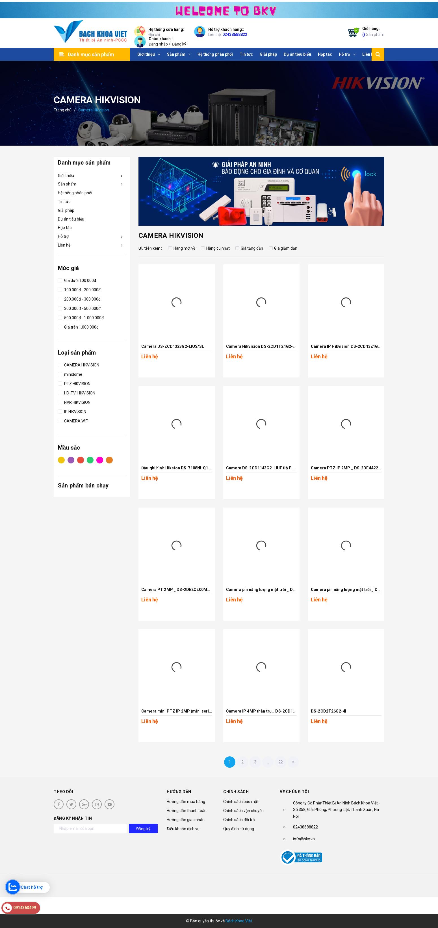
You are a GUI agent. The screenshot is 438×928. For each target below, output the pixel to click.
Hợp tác (64, 227)
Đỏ (80, 459)
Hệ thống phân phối (75, 193)
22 (280, 762)
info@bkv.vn (304, 839)
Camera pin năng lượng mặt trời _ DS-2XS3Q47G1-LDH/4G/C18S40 (289, 589)
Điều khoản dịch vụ (183, 828)
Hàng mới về (181, 248)
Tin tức (64, 201)
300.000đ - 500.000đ (79, 308)
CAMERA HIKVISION (78, 364)
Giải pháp (66, 210)
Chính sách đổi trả (239, 819)
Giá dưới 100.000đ (77, 280)
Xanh (90, 459)
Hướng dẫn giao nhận (186, 819)
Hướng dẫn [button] (179, 791)
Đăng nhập (158, 44)
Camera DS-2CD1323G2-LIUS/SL (172, 346)
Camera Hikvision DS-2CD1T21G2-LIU (262, 346)
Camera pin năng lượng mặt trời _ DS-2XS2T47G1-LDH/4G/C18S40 (374, 589)
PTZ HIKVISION (74, 383)
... (267, 762)
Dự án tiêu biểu (71, 219)
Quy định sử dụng (238, 828)
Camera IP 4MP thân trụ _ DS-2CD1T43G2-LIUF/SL (274, 711)
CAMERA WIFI (73, 420)
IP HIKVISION (72, 411)
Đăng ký (179, 44)
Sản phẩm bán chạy (83, 485)
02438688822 (234, 34)
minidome (70, 373)
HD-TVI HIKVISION (76, 392)
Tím (71, 459)
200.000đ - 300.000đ (79, 298)
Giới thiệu (66, 175)
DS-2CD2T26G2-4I (328, 711)
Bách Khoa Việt (238, 921)
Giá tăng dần (249, 248)
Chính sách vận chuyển (243, 810)
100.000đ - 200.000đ (79, 289)
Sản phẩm (373, 31)
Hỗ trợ (63, 236)
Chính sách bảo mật (241, 801)
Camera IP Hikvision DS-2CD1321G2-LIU (349, 346)
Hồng (99, 459)
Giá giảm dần (283, 248)
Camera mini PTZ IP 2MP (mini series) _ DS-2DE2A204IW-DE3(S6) (204, 711)
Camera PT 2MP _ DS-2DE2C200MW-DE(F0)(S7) (187, 589)
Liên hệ (64, 245)
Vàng (61, 459)
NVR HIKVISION (74, 401)
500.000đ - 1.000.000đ (81, 317)
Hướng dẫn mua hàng (186, 801)
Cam (109, 459)
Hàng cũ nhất (215, 248)
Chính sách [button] (236, 791)
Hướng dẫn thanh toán (187, 810)
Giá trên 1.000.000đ (78, 326)
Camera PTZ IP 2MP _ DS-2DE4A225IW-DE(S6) (355, 468)
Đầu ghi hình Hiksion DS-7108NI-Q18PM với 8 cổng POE (193, 468)
